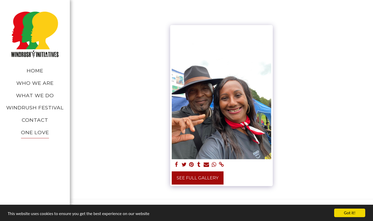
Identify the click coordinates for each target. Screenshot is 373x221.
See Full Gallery (198, 177)
